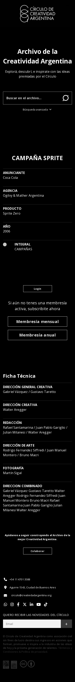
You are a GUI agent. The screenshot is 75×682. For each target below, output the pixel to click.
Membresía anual (37, 335)
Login (37, 288)
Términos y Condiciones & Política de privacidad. (37, 649)
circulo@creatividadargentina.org (27, 595)
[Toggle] (67, 6)
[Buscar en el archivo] (31, 98)
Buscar (66, 98)
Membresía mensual (37, 321)
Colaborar (37, 551)
